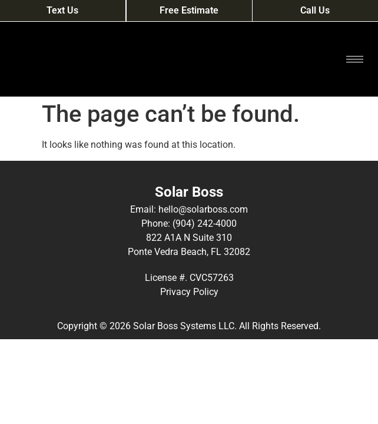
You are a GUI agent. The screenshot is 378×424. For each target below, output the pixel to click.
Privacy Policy (189, 291)
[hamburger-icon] (354, 59)
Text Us (62, 10)
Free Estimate (189, 10)
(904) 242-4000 (205, 223)
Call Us (315, 10)
